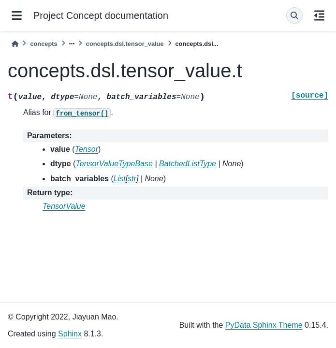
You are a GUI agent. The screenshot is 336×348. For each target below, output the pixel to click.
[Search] (294, 15)
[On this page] (319, 15)
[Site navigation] (17, 15)
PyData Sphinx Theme (264, 325)
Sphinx (70, 334)
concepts (43, 43)
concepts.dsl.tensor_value (125, 43)
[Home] (15, 44)
